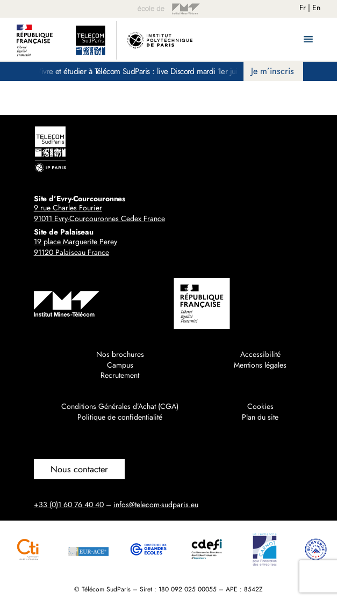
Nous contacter (79, 469)
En (316, 7)
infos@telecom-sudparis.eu (155, 504)
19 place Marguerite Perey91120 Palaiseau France (75, 247)
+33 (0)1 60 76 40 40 (69, 504)
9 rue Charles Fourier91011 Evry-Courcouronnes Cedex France (99, 213)
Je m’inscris (272, 70)
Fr (302, 7)
